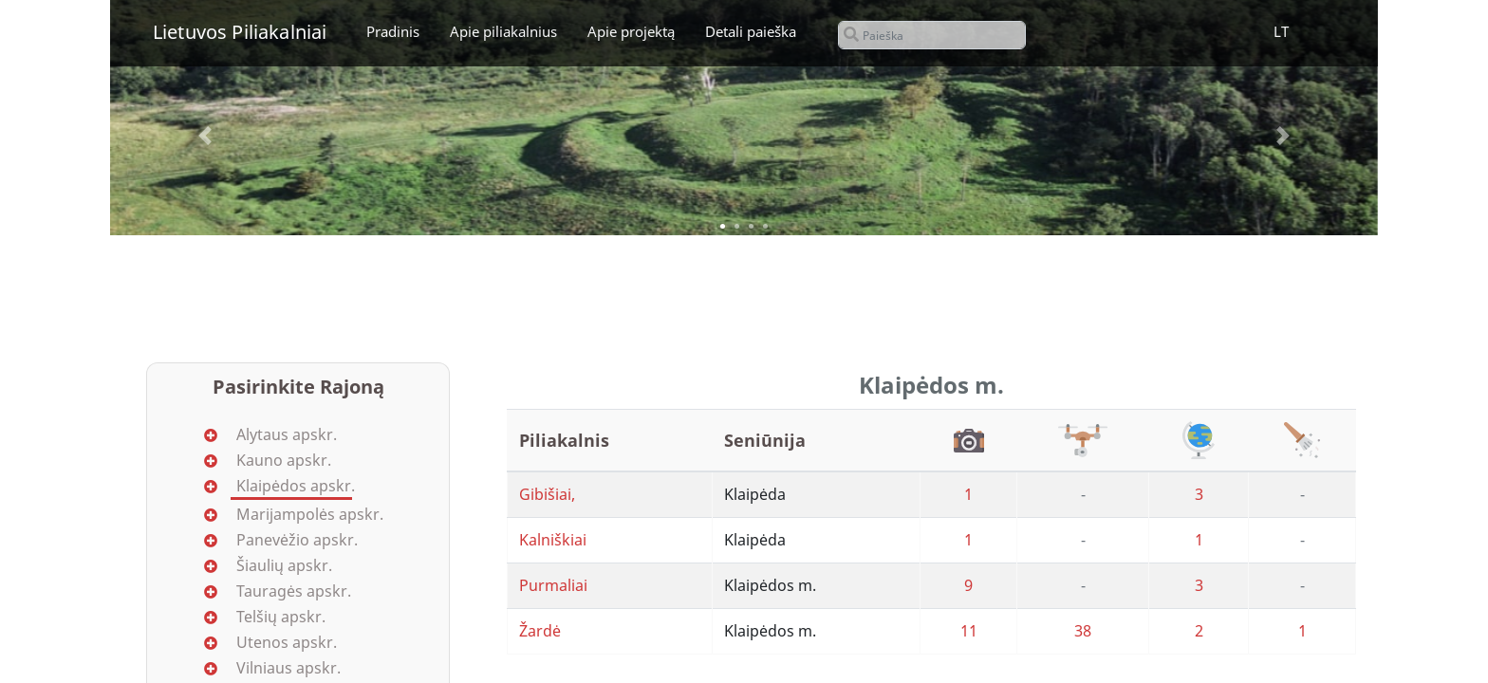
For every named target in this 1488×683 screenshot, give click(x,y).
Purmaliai (553, 585)
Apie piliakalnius (503, 31)
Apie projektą (631, 31)
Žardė (540, 630)
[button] (205, 135)
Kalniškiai (552, 539)
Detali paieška (750, 31)
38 (1082, 630)
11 (968, 630)
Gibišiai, (547, 494)
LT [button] (1281, 31)
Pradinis (392, 31)
